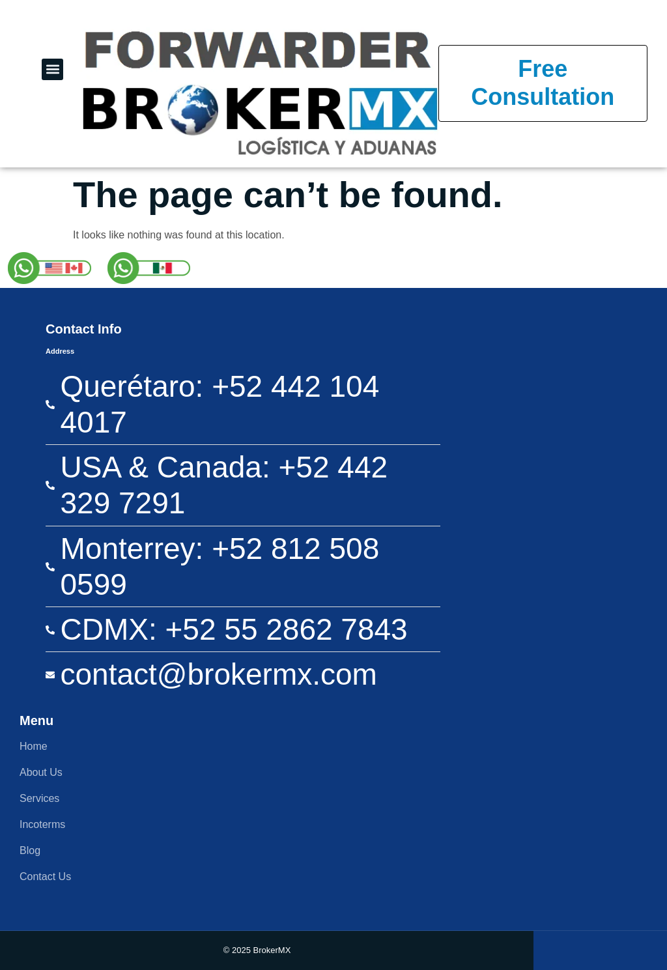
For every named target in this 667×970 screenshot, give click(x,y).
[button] (52, 69)
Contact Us (45, 876)
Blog (30, 850)
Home (34, 746)
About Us (41, 772)
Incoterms (42, 824)
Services (39, 798)
